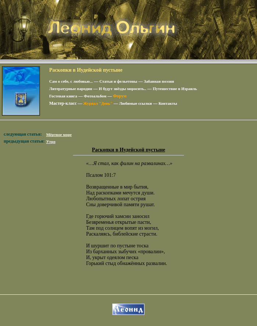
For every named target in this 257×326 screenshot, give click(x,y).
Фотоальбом (95, 96)
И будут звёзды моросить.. (122, 88)
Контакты (168, 103)
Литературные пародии (70, 88)
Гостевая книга (63, 96)
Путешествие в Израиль (175, 88)
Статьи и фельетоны (118, 81)
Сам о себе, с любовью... (71, 81)
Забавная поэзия (159, 81)
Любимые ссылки (135, 103)
